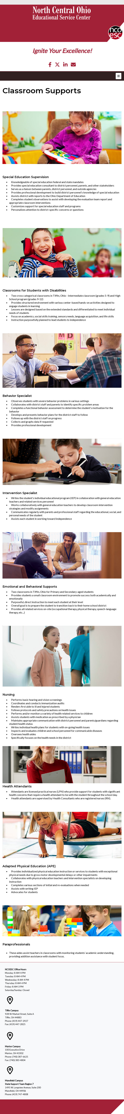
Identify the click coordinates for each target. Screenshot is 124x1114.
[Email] (73, 65)
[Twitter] (57, 65)
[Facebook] (50, 65)
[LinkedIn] (65, 65)
